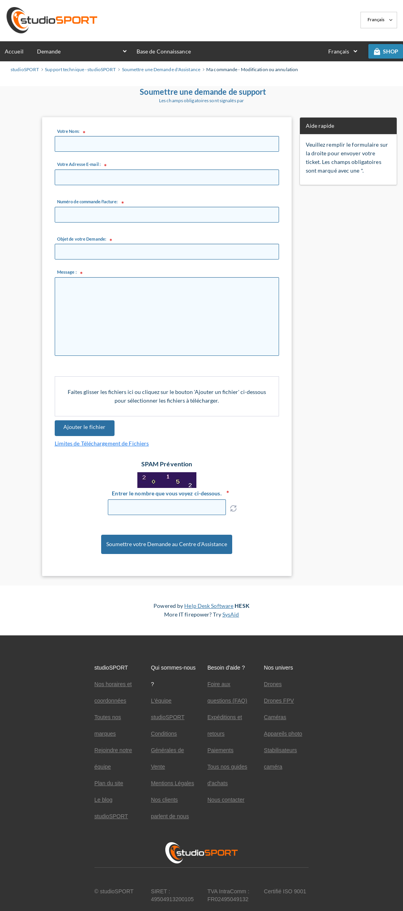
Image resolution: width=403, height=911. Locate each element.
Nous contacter (225, 800)
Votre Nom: (68, 131)
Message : (67, 272)
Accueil (14, 51)
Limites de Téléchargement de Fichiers (102, 443)
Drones (273, 684)
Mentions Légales (172, 783)
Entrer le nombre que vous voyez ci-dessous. (166, 493)
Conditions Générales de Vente (167, 750)
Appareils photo (283, 734)
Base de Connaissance (164, 51)
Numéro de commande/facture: (87, 201)
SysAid (230, 617)
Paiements (220, 750)
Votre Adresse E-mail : (79, 164)
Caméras (275, 717)
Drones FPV (279, 701)
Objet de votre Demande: (81, 239)
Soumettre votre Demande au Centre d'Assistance (167, 545)
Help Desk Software (208, 608)
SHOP (385, 51)
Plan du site (108, 783)
